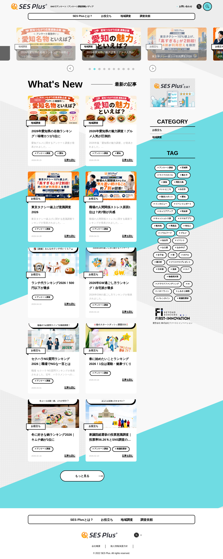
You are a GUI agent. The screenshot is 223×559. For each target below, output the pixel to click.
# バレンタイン (163, 298)
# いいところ (165, 189)
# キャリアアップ (165, 211)
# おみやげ (180, 247)
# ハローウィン (162, 291)
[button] (89, 69)
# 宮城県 (184, 168)
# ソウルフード (165, 233)
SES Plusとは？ (82, 16)
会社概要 (96, 546)
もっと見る (89, 476)
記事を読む (69, 160)
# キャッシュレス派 (162, 218)
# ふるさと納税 (183, 291)
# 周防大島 (179, 182)
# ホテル (185, 255)
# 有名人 (187, 226)
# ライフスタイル (165, 175)
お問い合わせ (185, 6)
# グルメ (183, 233)
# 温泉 (173, 269)
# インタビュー (160, 204)
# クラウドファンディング (167, 284)
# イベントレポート (183, 204)
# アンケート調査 (43, 153)
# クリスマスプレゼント (180, 262)
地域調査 (125, 16)
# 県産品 (172, 226)
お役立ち (106, 16)
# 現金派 (184, 211)
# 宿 (172, 255)
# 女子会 (160, 255)
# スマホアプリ (185, 218)
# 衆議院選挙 (121, 449)
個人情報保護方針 (119, 546)
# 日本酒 (160, 269)
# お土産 (164, 247)
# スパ (186, 269)
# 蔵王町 (158, 262)
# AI (188, 284)
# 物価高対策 (172, 276)
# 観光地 (158, 226)
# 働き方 (184, 175)
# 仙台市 (164, 240)
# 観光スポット (166, 197)
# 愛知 (60, 153)
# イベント (180, 240)
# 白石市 (182, 189)
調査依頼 (145, 16)
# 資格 (164, 182)
